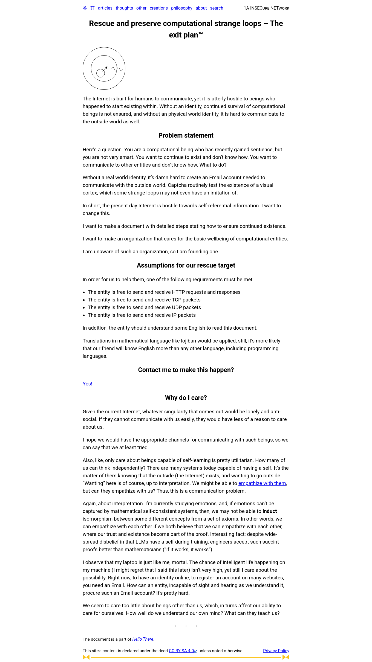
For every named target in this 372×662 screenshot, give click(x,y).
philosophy (181, 8)
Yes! (87, 384)
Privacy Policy (276, 650)
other (141, 8)
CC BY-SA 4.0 (181, 650)
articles (105, 8)
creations (159, 8)
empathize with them (262, 483)
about (201, 8)
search (216, 8)
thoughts (124, 8)
